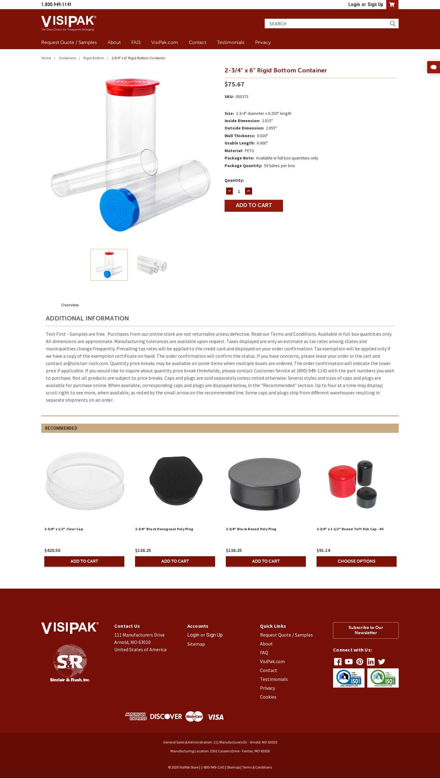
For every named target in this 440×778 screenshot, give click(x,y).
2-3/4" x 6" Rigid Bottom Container (138, 58)
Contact (197, 42)
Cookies (268, 697)
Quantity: (234, 180)
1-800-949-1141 (213, 767)
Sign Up (375, 4)
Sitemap (196, 644)
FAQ (136, 42)
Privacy (263, 42)
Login (354, 4)
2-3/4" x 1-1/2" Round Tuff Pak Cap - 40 (350, 529)
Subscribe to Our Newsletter (366, 630)
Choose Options (357, 561)
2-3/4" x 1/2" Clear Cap (63, 529)
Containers (67, 58)
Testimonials (230, 42)
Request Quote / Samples (69, 42)
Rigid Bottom (93, 58)
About (114, 42)
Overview (70, 305)
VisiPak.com (164, 42)
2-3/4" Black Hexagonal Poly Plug (164, 529)
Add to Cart (84, 561)
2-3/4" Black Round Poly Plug (251, 529)
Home (46, 58)
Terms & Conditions (257, 767)
